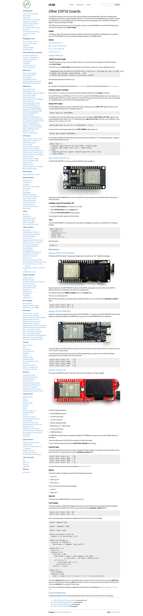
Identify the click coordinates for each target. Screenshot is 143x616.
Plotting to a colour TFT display (32, 242)
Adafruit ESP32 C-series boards (33, 153)
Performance (27, 16)
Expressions (26, 349)
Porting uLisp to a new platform (33, 432)
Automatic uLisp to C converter (32, 260)
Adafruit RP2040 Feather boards (33, 119)
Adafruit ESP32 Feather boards (32, 139)
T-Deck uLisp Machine (29, 59)
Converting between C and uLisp (33, 430)
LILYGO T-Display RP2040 (30, 123)
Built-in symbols (28, 403)
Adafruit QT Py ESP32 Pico (31, 141)
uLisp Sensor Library (29, 33)
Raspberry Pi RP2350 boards (32, 125)
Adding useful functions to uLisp (33, 391)
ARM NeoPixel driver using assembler (34, 327)
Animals (25, 214)
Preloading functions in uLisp (32, 389)
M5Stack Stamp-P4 (29, 158)
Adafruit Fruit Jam (28, 131)
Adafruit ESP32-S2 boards (31, 147)
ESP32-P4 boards (28, 156)
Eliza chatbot (27, 216)
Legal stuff (26, 466)
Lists (24, 347)
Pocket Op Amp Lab (29, 65)
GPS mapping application (31, 246)
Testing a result (27, 357)
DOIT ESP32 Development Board (64, 602)
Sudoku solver (27, 258)
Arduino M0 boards (29, 89)
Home (72, 5)
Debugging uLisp (28, 426)
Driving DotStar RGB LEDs (31, 196)
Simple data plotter (29, 204)
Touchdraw (26, 295)
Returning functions (29, 365)
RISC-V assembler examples (32, 333)
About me (26, 462)
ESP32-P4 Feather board (30, 160)
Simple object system (29, 272)
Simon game (27, 188)
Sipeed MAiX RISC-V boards (31, 174)
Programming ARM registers (32, 385)
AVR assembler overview (30, 313)
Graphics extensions (29, 379)
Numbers (26, 405)
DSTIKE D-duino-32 (54, 52)
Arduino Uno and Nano (30, 73)
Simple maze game (29, 220)
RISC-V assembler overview (31, 329)
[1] (89, 99)
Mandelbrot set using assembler (33, 337)
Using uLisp (26, 18)
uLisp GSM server (28, 250)
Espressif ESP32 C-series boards (33, 155)
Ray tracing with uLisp (29, 286)
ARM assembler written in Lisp (32, 424)
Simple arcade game (29, 218)
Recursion (26, 363)
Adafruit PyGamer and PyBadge (33, 99)
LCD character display (29, 198)
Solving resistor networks (31, 254)
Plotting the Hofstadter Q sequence (34, 282)
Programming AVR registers (31, 383)
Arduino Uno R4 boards (30, 133)
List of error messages (30, 43)
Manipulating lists (28, 359)
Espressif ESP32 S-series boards (33, 151)
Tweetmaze (27, 182)
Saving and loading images (31, 418)
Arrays (25, 409)
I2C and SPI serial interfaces (31, 27)
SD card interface (28, 25)
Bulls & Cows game (29, 222)
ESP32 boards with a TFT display (33, 166)
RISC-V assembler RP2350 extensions (35, 335)
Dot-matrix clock (28, 238)
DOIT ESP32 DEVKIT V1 (56, 43)
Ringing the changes (29, 194)
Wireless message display (31, 305)
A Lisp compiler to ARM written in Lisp (34, 262)
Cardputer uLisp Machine (30, 57)
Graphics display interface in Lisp (33, 240)
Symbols (25, 401)
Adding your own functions (31, 428)
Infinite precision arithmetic (31, 234)
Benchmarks (27, 208)
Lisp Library (26, 29)
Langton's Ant (27, 297)
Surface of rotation (29, 284)
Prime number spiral (29, 287)
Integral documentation (30, 22)
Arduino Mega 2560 (29, 75)
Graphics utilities (28, 278)
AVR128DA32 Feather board (32, 83)
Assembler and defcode (30, 422)
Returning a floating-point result (33, 339)
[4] (89, 314)
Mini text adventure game (31, 224)
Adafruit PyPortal (28, 101)
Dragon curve (27, 289)
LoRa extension (27, 444)
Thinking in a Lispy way (30, 369)
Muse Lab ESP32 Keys (30, 168)
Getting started (27, 345)
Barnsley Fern (27, 293)
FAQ (24, 460)
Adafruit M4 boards (29, 97)
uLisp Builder (27, 434)
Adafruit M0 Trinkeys (29, 95)
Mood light (26, 184)
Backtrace (26, 45)
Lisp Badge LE (27, 61)
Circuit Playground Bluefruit (31, 107)
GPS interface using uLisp (31, 244)
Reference (80, 5)
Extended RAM (27, 420)
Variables (26, 353)
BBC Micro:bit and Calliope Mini (32, 111)
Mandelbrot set (27, 291)
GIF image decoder (28, 280)
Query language (28, 248)
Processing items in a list (30, 361)
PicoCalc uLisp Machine (30, 55)
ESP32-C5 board (28, 164)
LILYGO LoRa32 (27, 145)
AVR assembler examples (31, 315)
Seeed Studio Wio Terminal (31, 103)
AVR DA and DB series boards (32, 81)
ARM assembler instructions (32, 321)
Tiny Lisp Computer (29, 67)
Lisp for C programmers (30, 367)
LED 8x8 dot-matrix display (31, 186)
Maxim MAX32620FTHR (30, 113)
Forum (88, 5)
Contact (25, 464)
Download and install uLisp (31, 31)
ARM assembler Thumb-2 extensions (34, 325)
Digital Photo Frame (29, 307)
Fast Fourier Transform (30, 256)
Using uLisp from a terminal (31, 20)
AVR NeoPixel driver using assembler (34, 317)
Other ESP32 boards (29, 143)
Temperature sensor (29, 202)
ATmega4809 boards (29, 79)
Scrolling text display (29, 236)
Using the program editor (30, 24)
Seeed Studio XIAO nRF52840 (32, 109)
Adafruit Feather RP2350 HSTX (32, 127)
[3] (67, 255)
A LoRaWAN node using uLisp (32, 252)
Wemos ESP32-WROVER (56, 49)
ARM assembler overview (31, 319)
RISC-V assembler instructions (32, 331)
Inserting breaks (28, 49)
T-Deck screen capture (30, 452)
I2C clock (25, 190)
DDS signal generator (29, 200)
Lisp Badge (26, 63)
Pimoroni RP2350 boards (30, 129)
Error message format (30, 41)
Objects (25, 399)
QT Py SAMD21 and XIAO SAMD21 (33, 93)
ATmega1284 (27, 77)
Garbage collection (28, 413)
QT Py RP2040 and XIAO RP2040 (33, 121)
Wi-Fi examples (27, 303)
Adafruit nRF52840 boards (31, 105)
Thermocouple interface (30, 206)
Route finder (27, 230)
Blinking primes (27, 180)
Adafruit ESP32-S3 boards (31, 149)
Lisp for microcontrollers (30, 14)
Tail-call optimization (29, 417)
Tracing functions (28, 47)
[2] (94, 160)
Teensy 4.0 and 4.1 (28, 115)
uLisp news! (26, 472)
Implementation (28, 397)
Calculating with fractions (31, 232)
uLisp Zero (26, 436)
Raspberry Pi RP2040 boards (32, 117)
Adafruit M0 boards (29, 91)
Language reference (29, 375)
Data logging (27, 192)
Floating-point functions (30, 377)
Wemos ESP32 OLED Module (58, 46)
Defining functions (28, 351)
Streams (25, 415)
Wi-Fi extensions (28, 381)
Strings (25, 355)
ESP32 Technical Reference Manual (65, 600)
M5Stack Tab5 (27, 162)
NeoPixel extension (29, 450)
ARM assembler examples (31, 323)
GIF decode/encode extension (32, 454)
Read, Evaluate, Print (29, 411)
